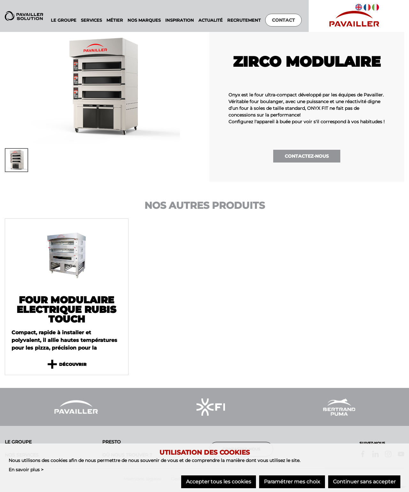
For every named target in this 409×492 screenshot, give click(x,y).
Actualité (210, 20)
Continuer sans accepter (364, 482)
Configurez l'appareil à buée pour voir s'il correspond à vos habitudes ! (306, 122)
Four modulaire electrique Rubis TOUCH (66, 309)
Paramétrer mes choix (292, 482)
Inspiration (179, 20)
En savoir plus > (26, 469)
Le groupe (18, 442)
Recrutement (244, 20)
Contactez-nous (307, 156)
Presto (111, 442)
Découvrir (66, 364)
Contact (283, 20)
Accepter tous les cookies (218, 482)
